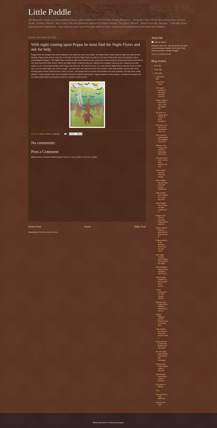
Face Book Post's (160, 83)
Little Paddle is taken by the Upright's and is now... (162, 270)
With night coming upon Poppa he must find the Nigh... (162, 259)
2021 (156, 66)
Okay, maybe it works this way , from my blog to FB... (162, 104)
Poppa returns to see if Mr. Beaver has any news (161, 344)
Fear (157, 391)
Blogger (121, 422)
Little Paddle (49, 11)
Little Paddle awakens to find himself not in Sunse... (161, 281)
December (160, 77)
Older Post (140, 226)
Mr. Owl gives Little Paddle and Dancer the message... (162, 356)
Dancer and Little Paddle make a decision (162, 367)
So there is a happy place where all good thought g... (161, 117)
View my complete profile (161, 54)
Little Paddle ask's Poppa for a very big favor (162, 196)
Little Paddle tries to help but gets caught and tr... (161, 207)
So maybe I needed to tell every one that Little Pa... (161, 92)
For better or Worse (161, 386)
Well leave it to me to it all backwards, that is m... (161, 128)
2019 (156, 73)
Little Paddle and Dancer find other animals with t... (162, 333)
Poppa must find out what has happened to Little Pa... (162, 219)
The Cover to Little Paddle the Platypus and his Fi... (162, 138)
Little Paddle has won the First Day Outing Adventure (161, 184)
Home (87, 226)
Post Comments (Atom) (48, 232)
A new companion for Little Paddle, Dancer (161, 294)
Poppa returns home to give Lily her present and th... (161, 232)
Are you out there (160, 403)
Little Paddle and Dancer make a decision (161, 377)
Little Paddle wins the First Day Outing (161, 173)
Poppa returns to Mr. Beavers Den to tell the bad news (161, 245)
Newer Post (34, 226)
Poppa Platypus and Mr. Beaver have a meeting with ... (162, 319)
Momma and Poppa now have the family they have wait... (161, 149)
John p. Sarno (160, 42)
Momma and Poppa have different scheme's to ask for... (161, 306)
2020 (156, 70)
